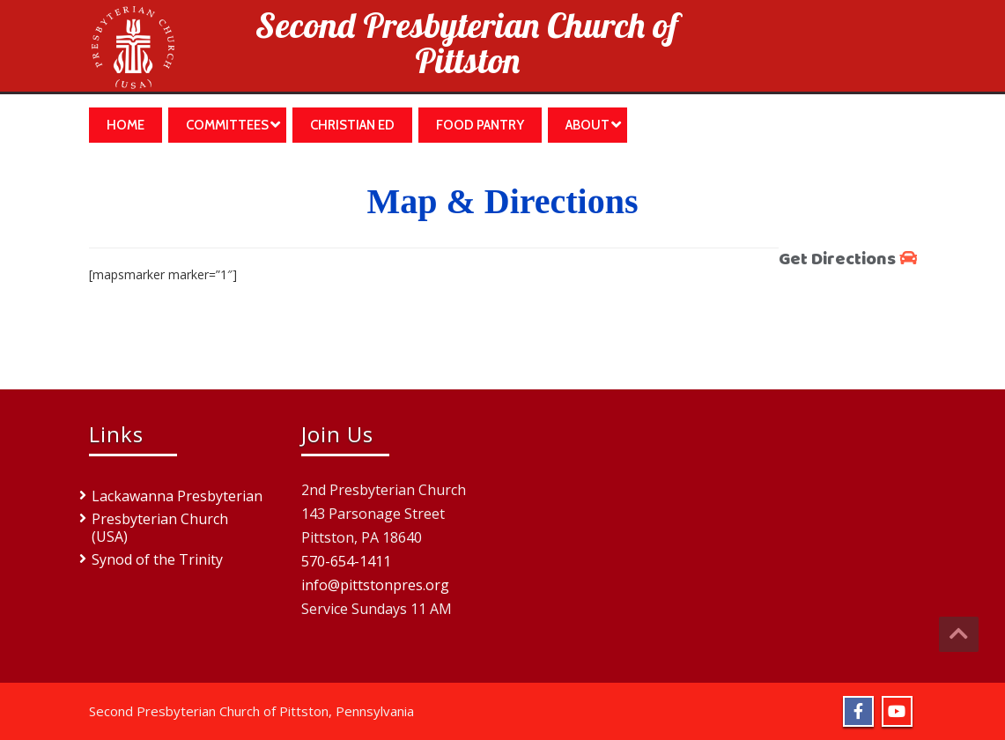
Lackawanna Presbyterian (177, 496)
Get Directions (848, 260)
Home (125, 125)
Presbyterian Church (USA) (160, 527)
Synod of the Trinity (157, 559)
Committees (233, 124)
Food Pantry (480, 125)
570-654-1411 (346, 561)
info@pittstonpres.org (375, 585)
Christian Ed (352, 125)
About (593, 124)
